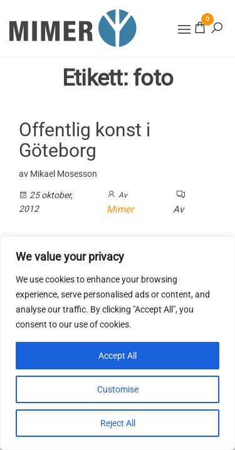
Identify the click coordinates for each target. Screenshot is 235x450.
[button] (184, 29)
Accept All (117, 356)
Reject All (117, 423)
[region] (117, 343)
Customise (117, 389)
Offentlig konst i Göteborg (84, 140)
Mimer (120, 209)
